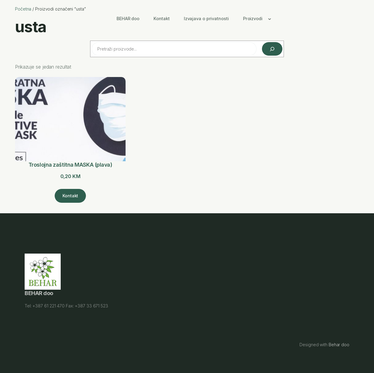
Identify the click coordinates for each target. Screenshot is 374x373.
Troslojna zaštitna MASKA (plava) (70, 165)
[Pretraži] (272, 49)
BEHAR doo (39, 293)
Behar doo (339, 344)
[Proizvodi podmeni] (269, 18)
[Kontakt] (70, 196)
